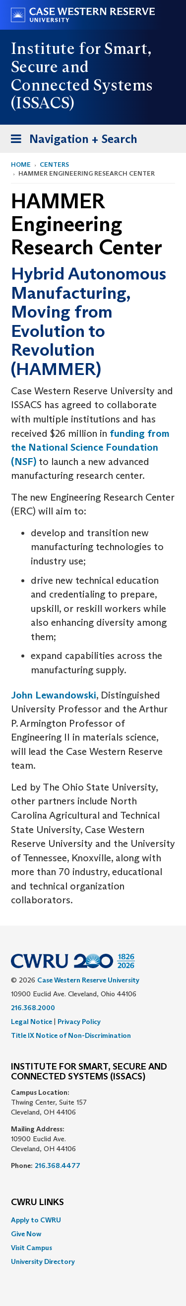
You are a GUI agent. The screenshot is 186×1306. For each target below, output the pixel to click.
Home (21, 164)
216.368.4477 (57, 1165)
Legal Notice (31, 1021)
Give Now (26, 1233)
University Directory (43, 1261)
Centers (54, 164)
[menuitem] (93, 1220)
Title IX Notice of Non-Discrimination (71, 1035)
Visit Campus (31, 1247)
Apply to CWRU (36, 1219)
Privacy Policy (79, 1021)
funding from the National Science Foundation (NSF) (90, 447)
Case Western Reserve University (88, 980)
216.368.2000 (33, 1007)
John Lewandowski (53, 695)
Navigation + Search (70, 141)
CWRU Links (37, 1203)
